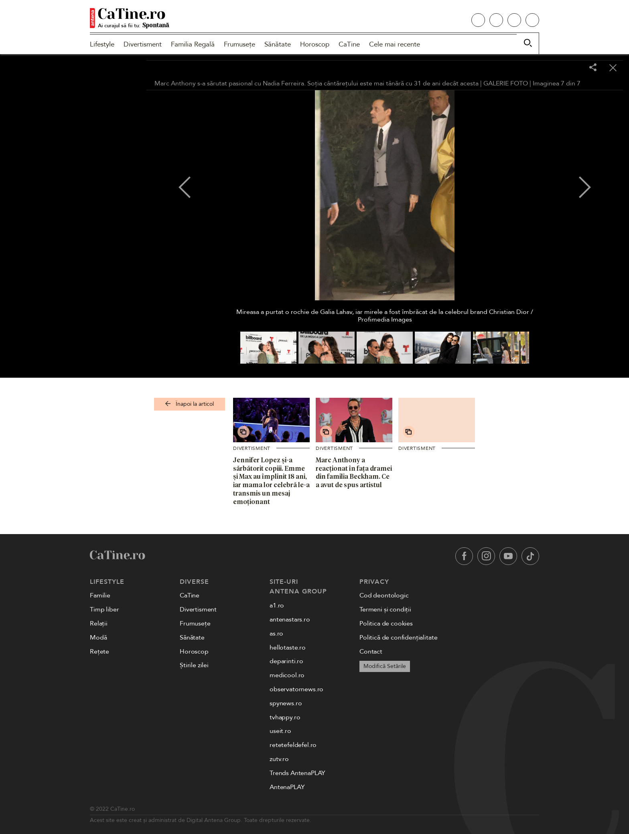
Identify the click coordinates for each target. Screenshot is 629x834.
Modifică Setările (384, 666)
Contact (370, 651)
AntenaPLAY (287, 787)
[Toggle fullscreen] (573, 68)
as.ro (276, 633)
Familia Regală (193, 44)
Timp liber (104, 609)
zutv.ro (279, 759)
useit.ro (280, 731)
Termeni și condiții (385, 609)
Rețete (99, 651)
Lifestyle (102, 44)
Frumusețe (239, 44)
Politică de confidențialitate (398, 637)
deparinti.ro (286, 661)
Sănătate (277, 44)
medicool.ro (287, 675)
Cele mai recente (394, 44)
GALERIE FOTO (505, 83)
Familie (100, 595)
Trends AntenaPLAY (297, 773)
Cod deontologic (384, 595)
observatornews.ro (296, 689)
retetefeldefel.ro (293, 745)
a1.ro (277, 605)
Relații (99, 623)
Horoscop (314, 44)
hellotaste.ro (288, 647)
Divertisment (143, 44)
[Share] (593, 68)
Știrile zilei (194, 665)
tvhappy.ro (285, 717)
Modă (98, 637)
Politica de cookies (386, 623)
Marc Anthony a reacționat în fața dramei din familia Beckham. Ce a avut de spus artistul (354, 472)
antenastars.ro (290, 619)
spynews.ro (286, 703)
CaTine (349, 44)
